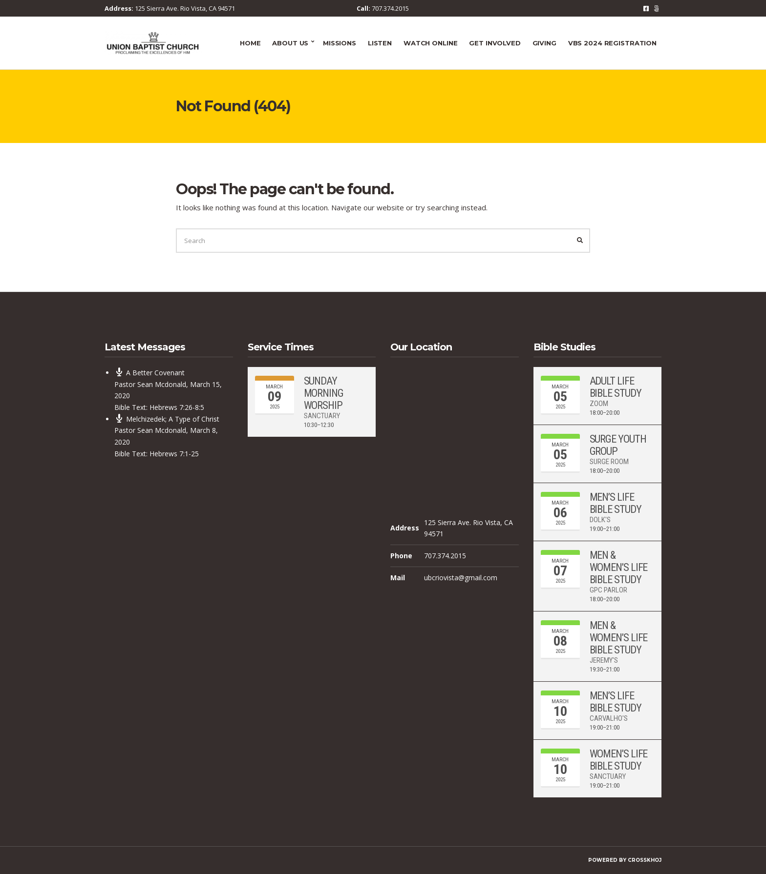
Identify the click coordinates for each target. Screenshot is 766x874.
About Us (290, 43)
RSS (656, 8)
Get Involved (494, 43)
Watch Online (430, 43)
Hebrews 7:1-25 (174, 453)
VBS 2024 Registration (612, 43)
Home (250, 43)
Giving (544, 43)
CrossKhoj (644, 860)
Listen (380, 43)
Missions (339, 43)
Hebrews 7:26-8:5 (176, 407)
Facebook (646, 8)
